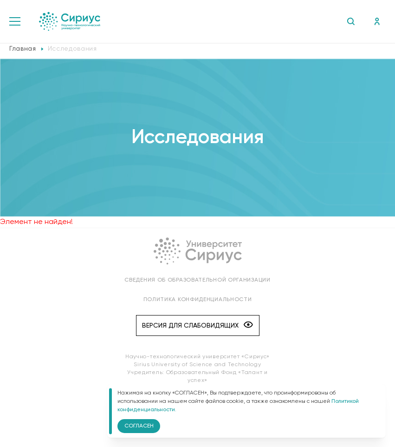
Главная (22, 49)
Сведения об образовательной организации (197, 280)
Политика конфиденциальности (197, 299)
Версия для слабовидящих (197, 325)
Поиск (351, 21)
